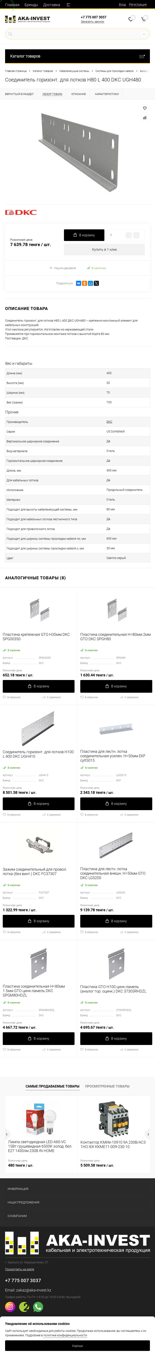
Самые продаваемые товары (52, 1086)
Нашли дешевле (62, 268)
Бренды (31, 5)
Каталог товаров (77, 56)
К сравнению (51, 697)
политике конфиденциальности (65, 1335)
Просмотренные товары (107, 1086)
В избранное (11, 697)
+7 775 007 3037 (93, 17)
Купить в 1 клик (104, 250)
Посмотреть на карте (19, 1269)
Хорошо (77, 1346)
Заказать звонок (92, 21)
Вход (122, 4)
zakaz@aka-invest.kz (33, 1290)
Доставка (51, 5)
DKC (109, 421)
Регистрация (138, 4)
